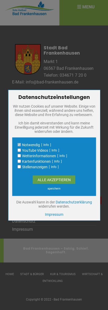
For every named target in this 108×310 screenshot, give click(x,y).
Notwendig (31, 145)
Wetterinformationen (39, 156)
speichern (54, 188)
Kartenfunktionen (36, 161)
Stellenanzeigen (35, 167)
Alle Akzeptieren (54, 179)
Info (46, 144)
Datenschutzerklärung (74, 202)
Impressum (54, 214)
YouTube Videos (35, 150)
